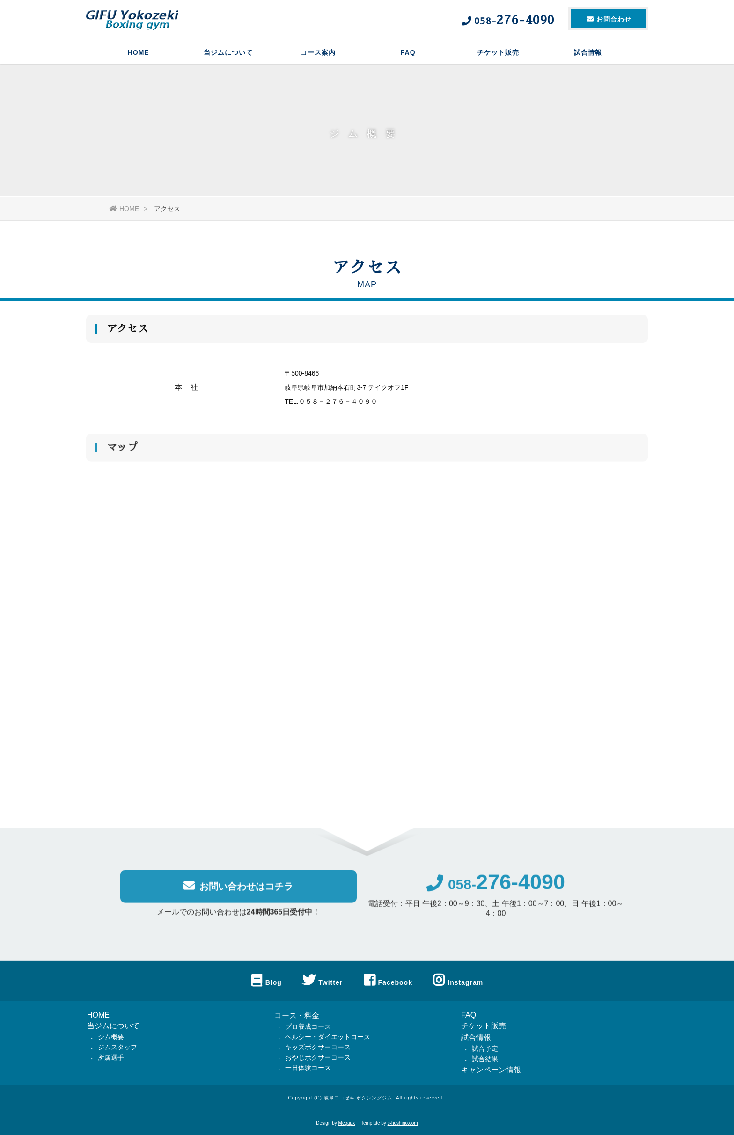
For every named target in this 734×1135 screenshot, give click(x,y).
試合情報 (588, 54)
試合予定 (485, 1048)
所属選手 (111, 1057)
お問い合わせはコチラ (238, 889)
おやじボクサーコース (318, 1057)
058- (495, 888)
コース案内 (318, 54)
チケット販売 (498, 54)
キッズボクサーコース (318, 1047)
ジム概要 (111, 1036)
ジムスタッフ (117, 1047)
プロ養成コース (308, 1026)
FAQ (408, 54)
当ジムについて (228, 54)
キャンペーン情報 (491, 1070)
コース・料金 (296, 1015)
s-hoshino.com (403, 1123)
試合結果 (485, 1058)
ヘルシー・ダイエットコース (327, 1036)
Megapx (346, 1123)
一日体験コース (308, 1067)
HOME (138, 54)
